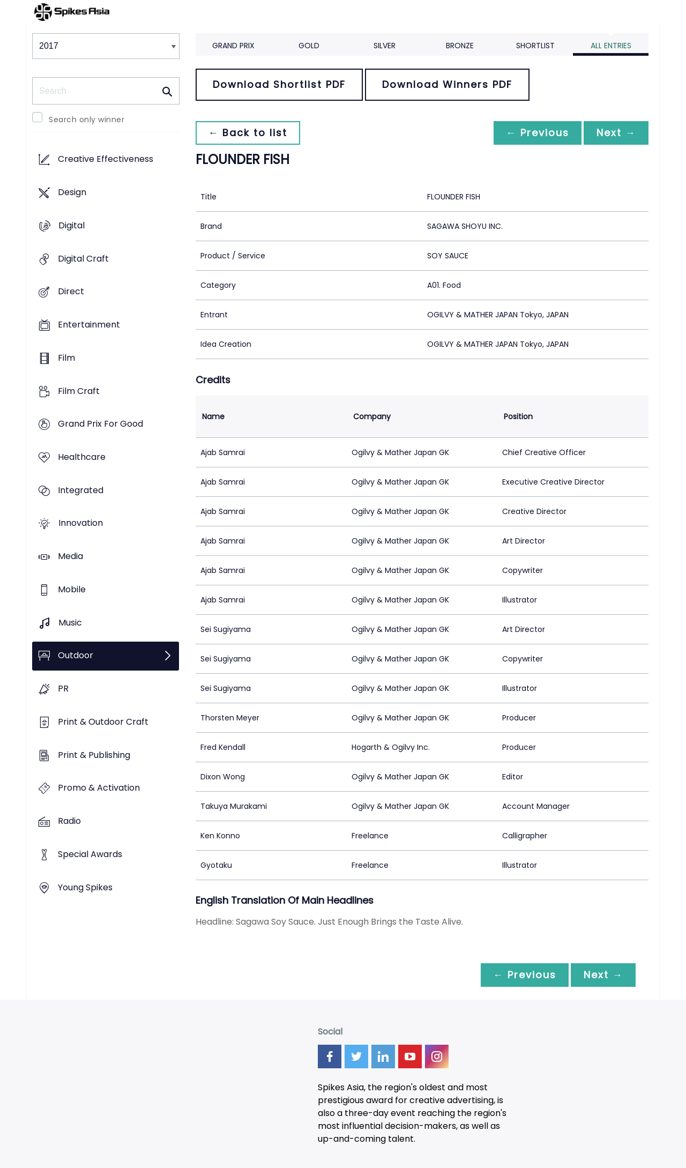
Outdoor (75, 656)
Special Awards (90, 854)
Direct (71, 292)
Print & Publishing (94, 755)
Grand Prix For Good (100, 424)
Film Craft (79, 391)
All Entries (611, 45)
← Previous (536, 132)
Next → (616, 132)
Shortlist (535, 45)
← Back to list (248, 132)
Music (70, 622)
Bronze (460, 45)
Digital (71, 225)
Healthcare (82, 457)
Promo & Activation (99, 788)
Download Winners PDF (447, 84)
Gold (309, 45)
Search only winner (86, 119)
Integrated (80, 490)
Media (70, 556)
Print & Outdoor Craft (103, 722)
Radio (69, 821)
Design (72, 193)
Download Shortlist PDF (279, 84)
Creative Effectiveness (105, 159)
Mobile (72, 589)
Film (66, 358)
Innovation (80, 523)
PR (63, 689)
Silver (385, 45)
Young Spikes (85, 887)
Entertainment (89, 324)
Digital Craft (83, 258)
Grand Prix (233, 45)
